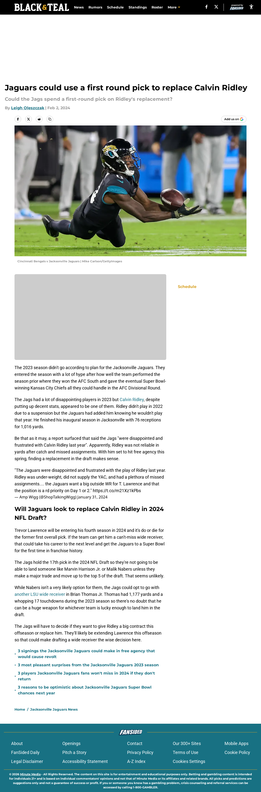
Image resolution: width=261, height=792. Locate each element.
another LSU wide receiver (39, 594)
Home (19, 709)
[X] (216, 7)
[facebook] (206, 7)
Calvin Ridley (132, 399)
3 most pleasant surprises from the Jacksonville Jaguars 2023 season (88, 665)
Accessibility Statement (85, 761)
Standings (138, 7)
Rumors (95, 7)
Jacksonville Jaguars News (54, 709)
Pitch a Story (74, 752)
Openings (71, 743)
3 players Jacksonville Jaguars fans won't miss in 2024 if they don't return (86, 676)
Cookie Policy (237, 752)
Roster (157, 7)
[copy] (49, 119)
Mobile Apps (236, 743)
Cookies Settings (189, 761)
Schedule (115, 7)
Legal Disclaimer (27, 761)
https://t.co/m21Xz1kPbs (117, 490)
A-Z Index (136, 761)
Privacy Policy (140, 752)
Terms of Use (185, 752)
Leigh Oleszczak (27, 108)
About (17, 743)
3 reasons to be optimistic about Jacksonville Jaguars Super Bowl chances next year (85, 690)
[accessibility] (251, 6)
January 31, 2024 (92, 497)
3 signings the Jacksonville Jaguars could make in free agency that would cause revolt (86, 654)
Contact (134, 743)
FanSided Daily (25, 752)
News (79, 7)
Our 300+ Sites (187, 743)
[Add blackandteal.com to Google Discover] (233, 119)
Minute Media (30, 774)
